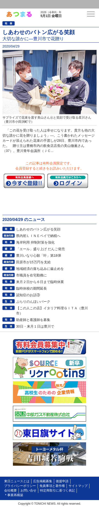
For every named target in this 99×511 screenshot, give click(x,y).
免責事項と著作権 (52, 486)
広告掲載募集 (42, 481)
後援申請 (62, 481)
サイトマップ (78, 486)
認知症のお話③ (28, 295)
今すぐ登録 (24, 180)
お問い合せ (28, 490)
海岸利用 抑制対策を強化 (35, 242)
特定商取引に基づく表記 (57, 490)
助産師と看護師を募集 (33, 320)
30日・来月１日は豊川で (35, 326)
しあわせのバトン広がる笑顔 (38, 229)
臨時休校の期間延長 (31, 288)
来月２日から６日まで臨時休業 (40, 282)
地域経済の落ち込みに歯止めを (40, 269)
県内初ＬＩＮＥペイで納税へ (38, 236)
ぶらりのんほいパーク (33, 301)
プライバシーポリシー (20, 486)
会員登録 (37, 4)
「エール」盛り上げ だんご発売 (40, 249)
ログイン (13, 4)
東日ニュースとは (17, 481)
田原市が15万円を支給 (33, 262)
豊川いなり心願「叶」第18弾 (38, 255)
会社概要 (10, 490)
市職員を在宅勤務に (31, 275)
